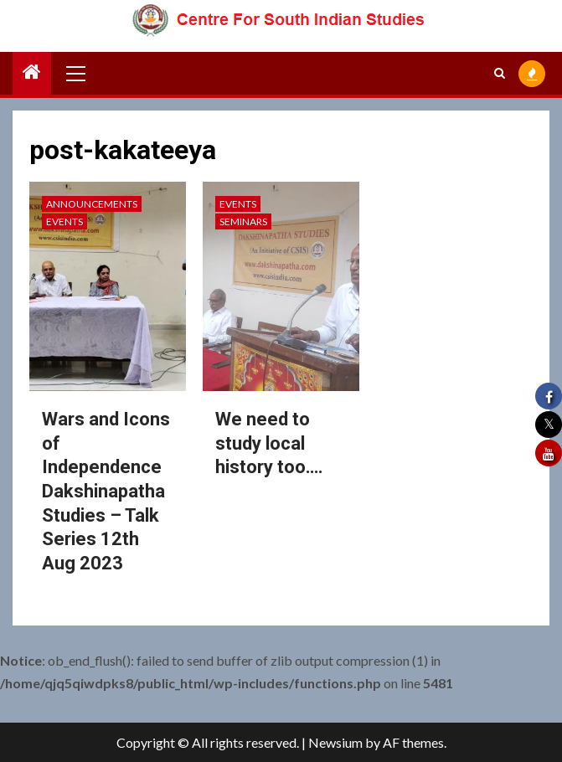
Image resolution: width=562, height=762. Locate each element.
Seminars (243, 221)
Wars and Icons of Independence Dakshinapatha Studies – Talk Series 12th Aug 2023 (106, 491)
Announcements (91, 204)
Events (64, 221)
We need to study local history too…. (269, 443)
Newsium (335, 742)
